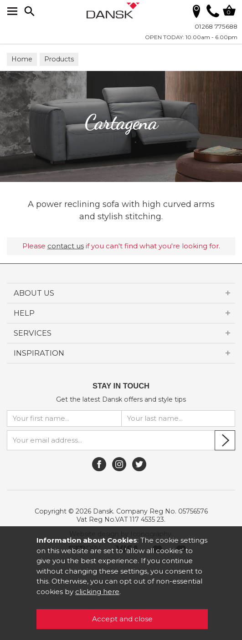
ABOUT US (34, 292)
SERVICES (32, 333)
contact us (65, 246)
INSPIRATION (39, 353)
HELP (24, 312)
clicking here (97, 591)
